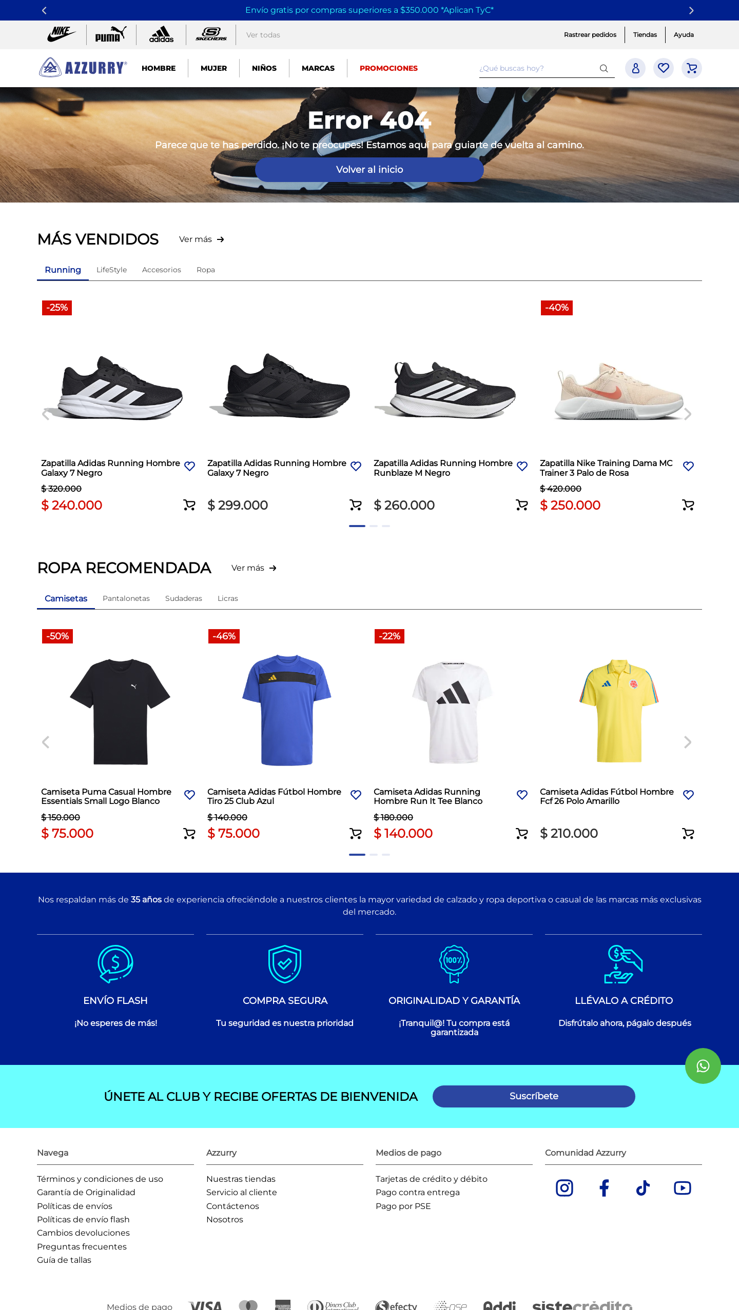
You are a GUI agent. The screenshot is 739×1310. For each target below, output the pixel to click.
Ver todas (263, 34)
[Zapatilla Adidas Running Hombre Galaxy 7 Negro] (120, 407)
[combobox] (547, 68)
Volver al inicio (369, 169)
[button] (189, 498)
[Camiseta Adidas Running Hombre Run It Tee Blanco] (453, 736)
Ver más (195, 239)
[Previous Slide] (46, 10)
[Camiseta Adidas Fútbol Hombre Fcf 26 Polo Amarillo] (619, 736)
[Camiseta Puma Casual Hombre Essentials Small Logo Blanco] (120, 736)
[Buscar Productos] (606, 67)
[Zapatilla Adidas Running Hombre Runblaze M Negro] (453, 407)
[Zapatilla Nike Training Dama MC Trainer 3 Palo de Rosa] (619, 407)
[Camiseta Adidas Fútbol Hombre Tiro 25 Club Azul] (286, 736)
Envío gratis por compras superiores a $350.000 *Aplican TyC (368, 10)
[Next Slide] (693, 10)
